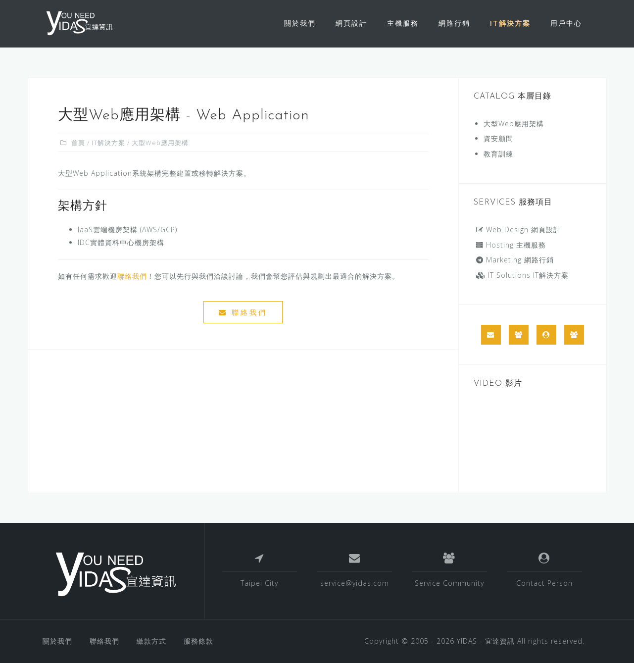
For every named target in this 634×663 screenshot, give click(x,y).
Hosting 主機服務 (511, 245)
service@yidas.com (354, 583)
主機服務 (403, 23)
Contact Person (544, 583)
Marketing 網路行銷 (515, 259)
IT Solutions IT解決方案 (522, 275)
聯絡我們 (132, 276)
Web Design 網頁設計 (518, 229)
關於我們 (300, 23)
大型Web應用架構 (514, 123)
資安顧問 (498, 138)
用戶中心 (566, 23)
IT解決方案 (510, 23)
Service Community (449, 583)
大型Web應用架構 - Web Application (183, 115)
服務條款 (198, 641)
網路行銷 (454, 23)
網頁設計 (351, 23)
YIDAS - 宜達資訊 (486, 641)
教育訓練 (498, 153)
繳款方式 (151, 641)
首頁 (78, 142)
